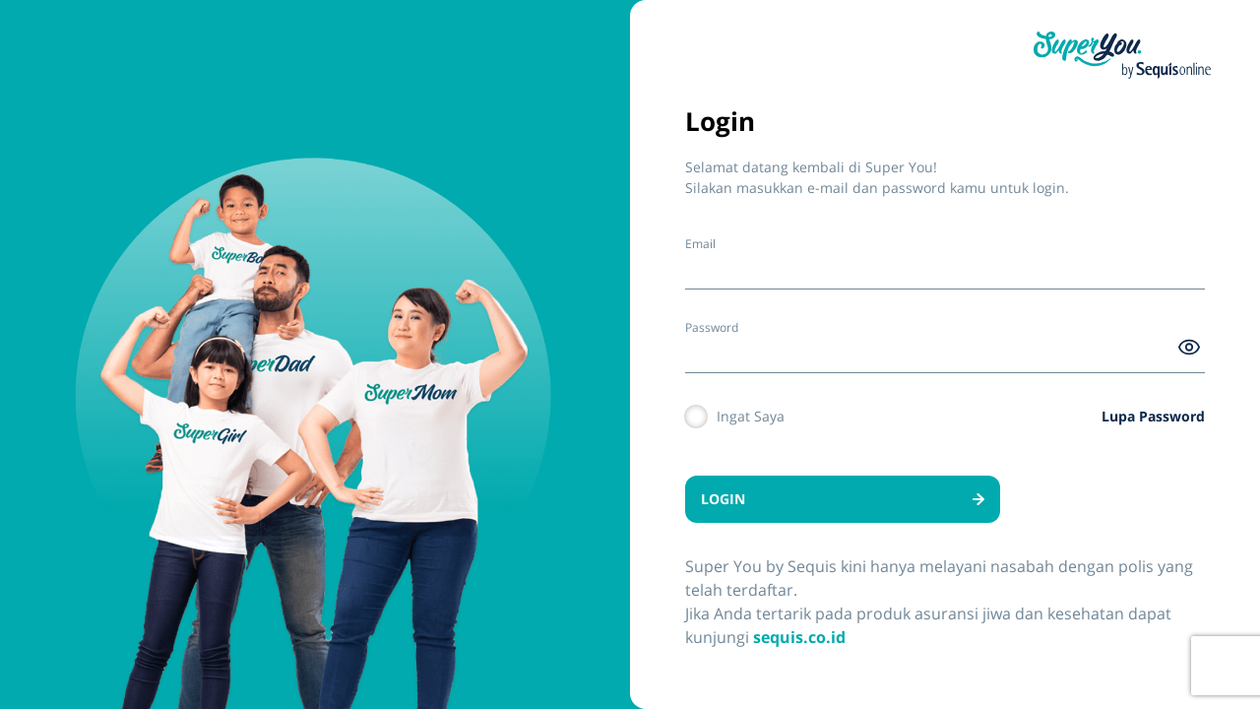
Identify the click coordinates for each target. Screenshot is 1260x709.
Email (700, 243)
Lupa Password (1153, 416)
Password (711, 327)
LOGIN (842, 498)
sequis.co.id (799, 637)
